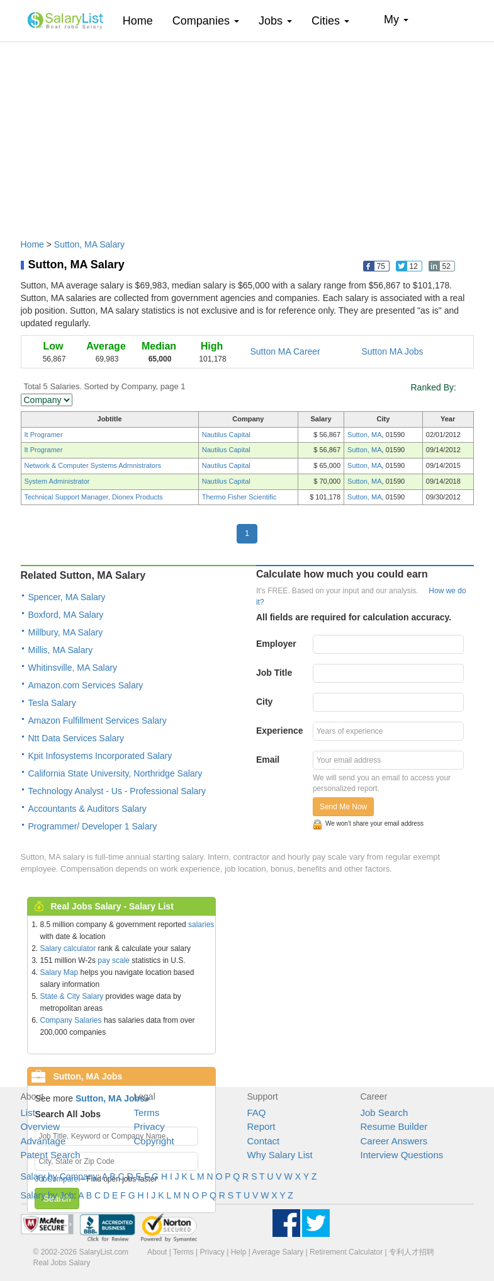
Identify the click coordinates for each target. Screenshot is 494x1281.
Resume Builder (394, 1126)
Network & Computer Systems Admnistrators (93, 465)
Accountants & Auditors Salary (87, 809)
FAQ (256, 1112)
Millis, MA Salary (60, 650)
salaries (201, 924)
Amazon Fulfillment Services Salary (97, 720)
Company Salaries (71, 1020)
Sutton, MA (364, 434)
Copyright (154, 1141)
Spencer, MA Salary (67, 597)
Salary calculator (68, 948)
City (264, 702)
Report (261, 1126)
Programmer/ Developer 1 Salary (92, 826)
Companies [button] (205, 20)
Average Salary (277, 1252)
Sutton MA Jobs (393, 351)
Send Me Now (343, 806)
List (28, 1112)
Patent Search (51, 1154)
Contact (263, 1141)
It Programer (44, 434)
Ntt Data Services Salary (76, 738)
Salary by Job (47, 1195)
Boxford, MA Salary (66, 615)
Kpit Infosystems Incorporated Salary (100, 756)
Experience (279, 731)
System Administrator (57, 481)
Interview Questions (402, 1154)
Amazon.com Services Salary (85, 685)
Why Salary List (280, 1154)
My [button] (396, 19)
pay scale (114, 960)
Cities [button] (330, 20)
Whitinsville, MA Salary (73, 668)
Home (142, 20)
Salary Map (59, 972)
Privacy (149, 1126)
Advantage (43, 1141)
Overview (40, 1126)
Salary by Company (59, 1176)
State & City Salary (72, 996)
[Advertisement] (247, 134)
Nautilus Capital (226, 434)
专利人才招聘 (411, 1252)
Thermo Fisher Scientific (239, 497)
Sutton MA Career (285, 351)
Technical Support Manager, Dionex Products (94, 497)
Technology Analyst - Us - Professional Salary (117, 791)
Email (267, 759)
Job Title (274, 673)
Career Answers (394, 1141)
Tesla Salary (52, 703)
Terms (147, 1112)
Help (239, 1252)
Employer (276, 644)
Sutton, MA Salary (89, 244)
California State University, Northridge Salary (115, 773)
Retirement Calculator (346, 1252)
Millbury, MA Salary (65, 632)
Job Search (384, 1112)
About (157, 1252)
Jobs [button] (275, 20)
